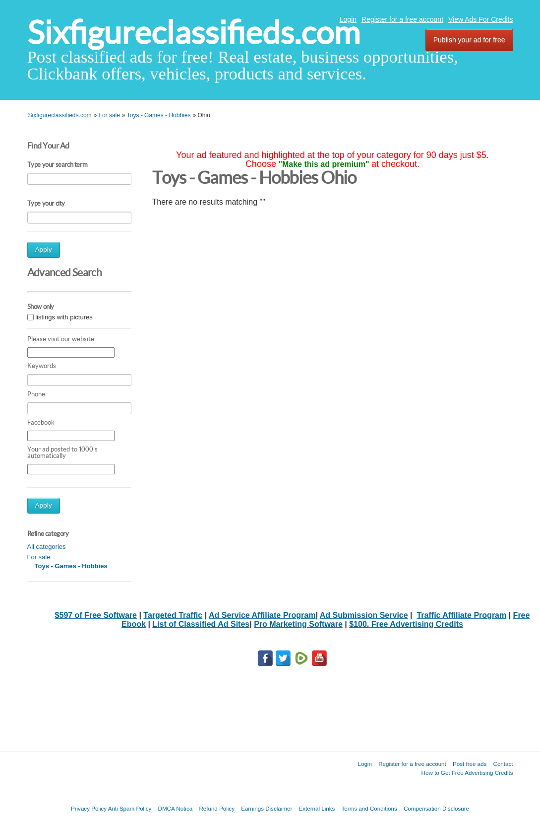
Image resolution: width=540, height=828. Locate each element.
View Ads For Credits (480, 19)
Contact (503, 763)
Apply (43, 249)
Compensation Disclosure (436, 808)
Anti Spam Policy (130, 808)
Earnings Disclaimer (266, 808)
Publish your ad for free (469, 40)
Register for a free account (402, 19)
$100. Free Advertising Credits (406, 624)
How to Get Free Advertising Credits (467, 772)
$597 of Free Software (96, 615)
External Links (317, 808)
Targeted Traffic (172, 615)
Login (348, 19)
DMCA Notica (175, 808)
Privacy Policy (89, 808)
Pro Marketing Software (298, 624)
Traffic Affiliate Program (461, 615)
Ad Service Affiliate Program (262, 615)
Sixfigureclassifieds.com (193, 32)
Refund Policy (217, 808)
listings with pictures (64, 317)
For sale (39, 557)
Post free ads (469, 763)
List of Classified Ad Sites (200, 624)
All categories (46, 546)
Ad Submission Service (364, 615)
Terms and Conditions (369, 808)
